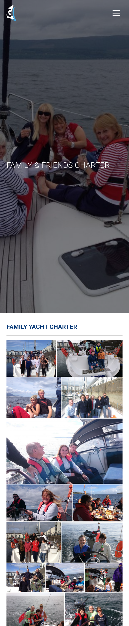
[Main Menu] (116, 13)
